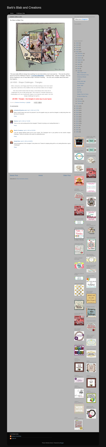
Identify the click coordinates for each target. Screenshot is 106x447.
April (78, 70)
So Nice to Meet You (82, 96)
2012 (77, 125)
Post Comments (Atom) (22, 178)
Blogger (62, 442)
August (79, 62)
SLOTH (79, 87)
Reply (15, 116)
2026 (77, 43)
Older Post (67, 175)
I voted (78, 79)
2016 (77, 116)
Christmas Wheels (81, 77)
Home (11, 13)
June (78, 66)
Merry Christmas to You (83, 74)
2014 (77, 121)
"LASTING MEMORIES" (37, 75)
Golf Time (79, 92)
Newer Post (14, 175)
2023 (77, 49)
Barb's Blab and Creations (24, 7)
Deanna (16, 121)
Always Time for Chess (82, 94)
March (79, 99)
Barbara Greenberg (16, 436)
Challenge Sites (20, 13)
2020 (77, 108)
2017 (77, 114)
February (79, 101)
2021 (77, 106)
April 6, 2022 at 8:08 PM (27, 141)
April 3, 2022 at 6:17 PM (33, 110)
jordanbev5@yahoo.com (20, 110)
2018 (77, 112)
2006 (77, 131)
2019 (77, 110)
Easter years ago (81, 81)
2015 (77, 119)
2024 (77, 47)
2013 (77, 123)
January (79, 103)
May (78, 68)
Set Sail (79, 89)
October (79, 57)
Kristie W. (14, 438)
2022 (77, 51)
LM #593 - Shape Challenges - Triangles (26, 82)
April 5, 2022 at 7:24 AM (24, 121)
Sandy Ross (17, 141)
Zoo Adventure (80, 83)
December (80, 53)
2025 (77, 45)
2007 (77, 129)
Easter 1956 (80, 85)
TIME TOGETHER (81, 72)
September (80, 60)
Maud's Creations (18, 130)
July (78, 64)
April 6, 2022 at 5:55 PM (29, 130)
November (80, 55)
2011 (77, 127)
